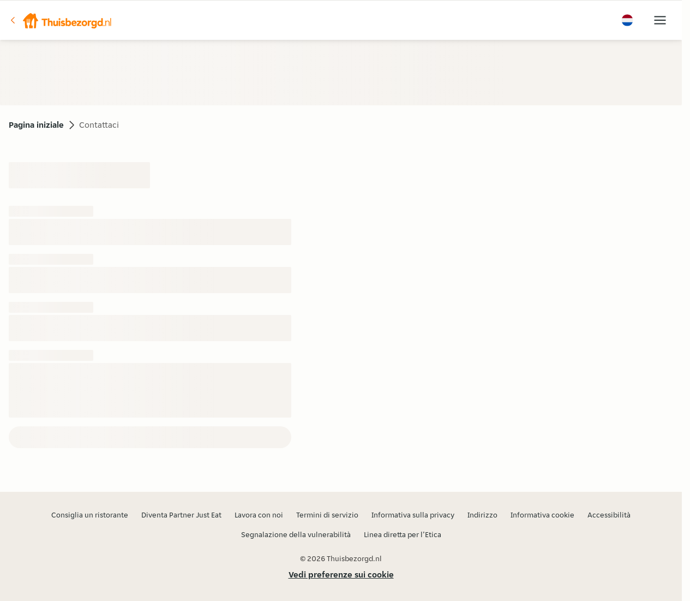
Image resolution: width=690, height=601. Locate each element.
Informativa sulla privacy (412, 515)
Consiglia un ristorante (89, 515)
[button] (60, 20)
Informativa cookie (542, 515)
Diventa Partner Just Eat (181, 515)
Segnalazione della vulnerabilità (296, 534)
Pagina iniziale (36, 124)
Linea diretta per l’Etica (402, 534)
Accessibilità (609, 515)
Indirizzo (482, 515)
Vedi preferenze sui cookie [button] (341, 574)
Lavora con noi (259, 515)
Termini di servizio (327, 515)
